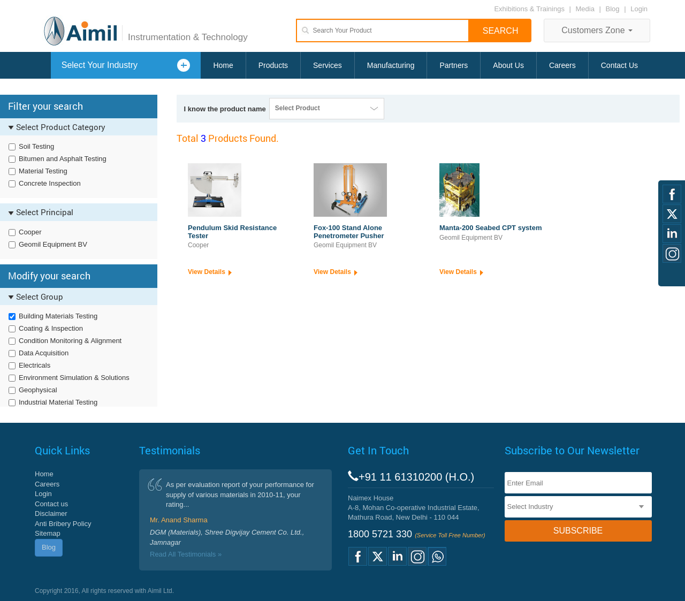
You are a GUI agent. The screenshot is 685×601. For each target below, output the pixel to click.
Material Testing (43, 171)
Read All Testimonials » (186, 554)
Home (223, 65)
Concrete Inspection (50, 183)
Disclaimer (51, 513)
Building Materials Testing (58, 316)
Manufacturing (391, 65)
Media (586, 9)
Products (273, 65)
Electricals (34, 365)
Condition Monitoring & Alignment (70, 341)
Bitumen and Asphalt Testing (62, 159)
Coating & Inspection (51, 328)
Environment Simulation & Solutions (74, 378)
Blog (613, 9)
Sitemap (47, 533)
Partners (453, 65)
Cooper (30, 232)
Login (639, 9)
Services (327, 65)
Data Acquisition (43, 353)
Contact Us (619, 65)
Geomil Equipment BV (53, 244)
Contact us (51, 504)
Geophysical (38, 390)
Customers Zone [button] (597, 30)
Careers (562, 65)
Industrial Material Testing (58, 402)
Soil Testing (36, 146)
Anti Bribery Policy (63, 524)
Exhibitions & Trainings (529, 9)
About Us (508, 65)
